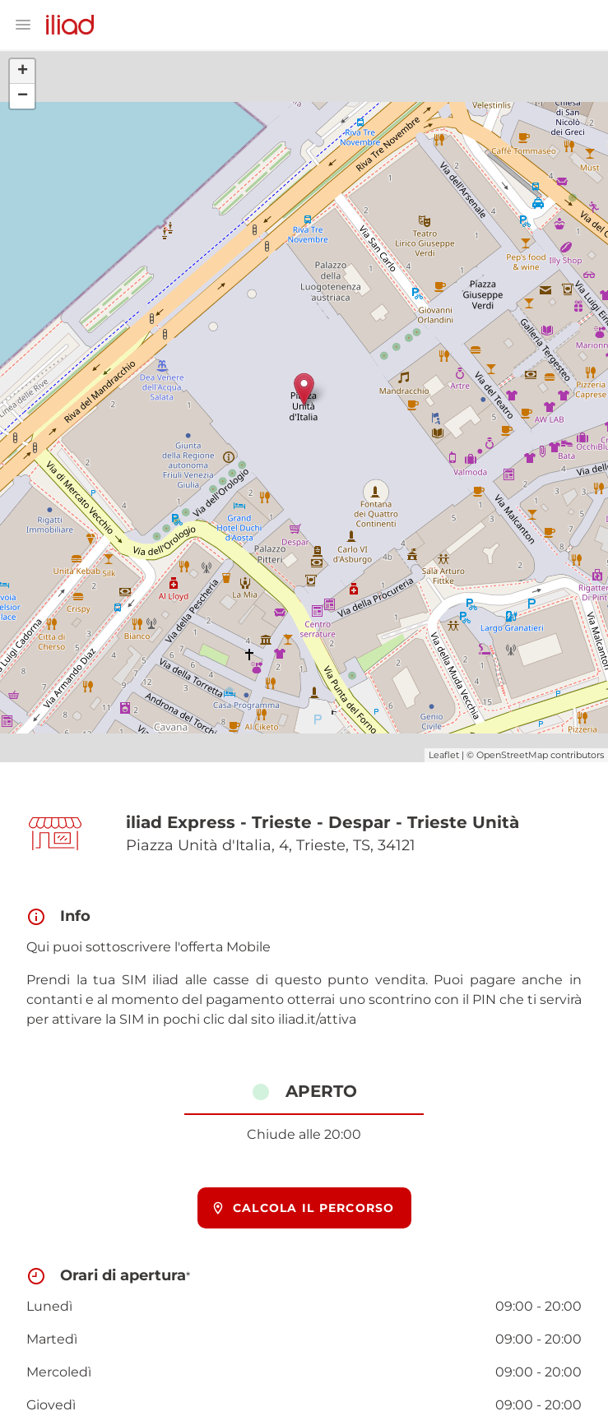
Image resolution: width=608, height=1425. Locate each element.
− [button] (22, 96)
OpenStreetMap (512, 755)
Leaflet (444, 755)
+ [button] (22, 71)
